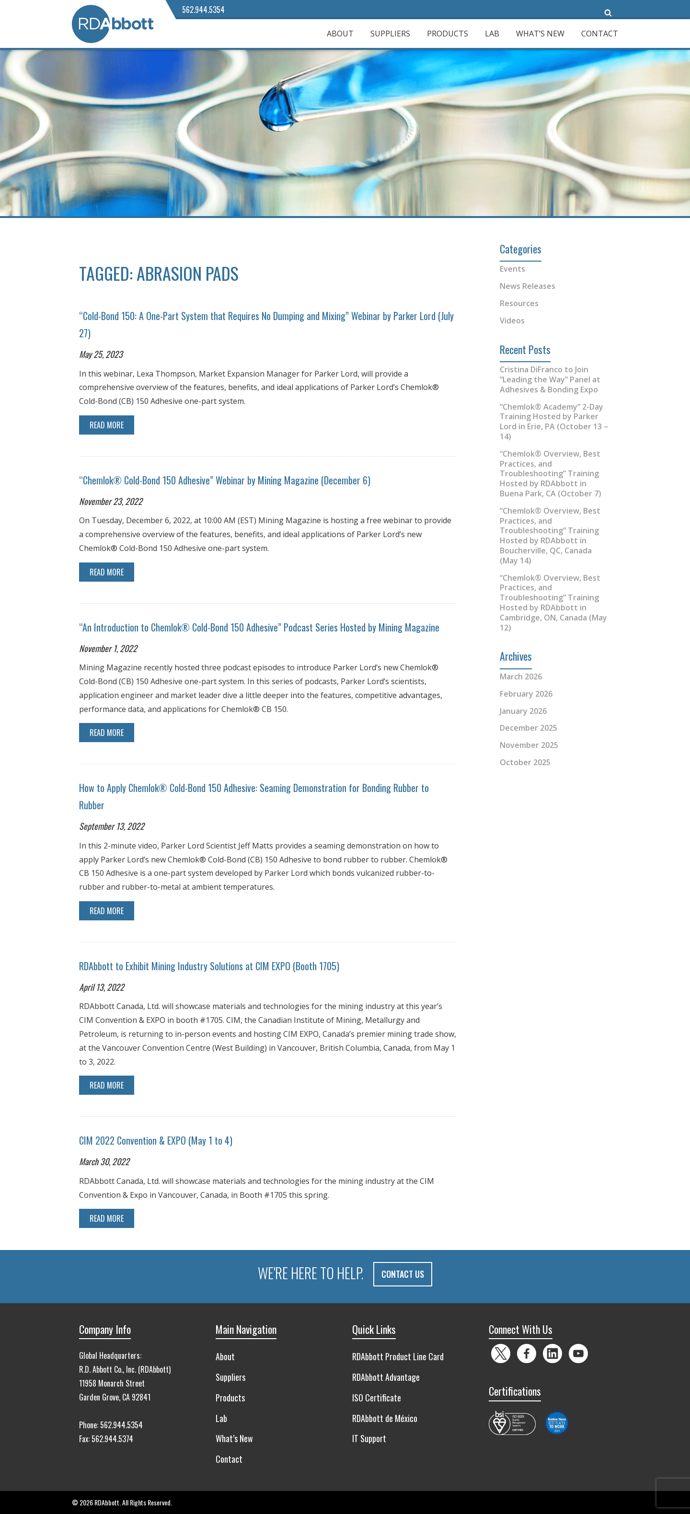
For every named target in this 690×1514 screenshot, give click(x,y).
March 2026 (521, 676)
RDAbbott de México (384, 1417)
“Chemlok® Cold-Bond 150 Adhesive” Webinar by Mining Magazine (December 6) (224, 480)
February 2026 (526, 693)
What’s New (540, 33)
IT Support (369, 1438)
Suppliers (390, 33)
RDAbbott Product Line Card (398, 1356)
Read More (107, 425)
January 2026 (523, 711)
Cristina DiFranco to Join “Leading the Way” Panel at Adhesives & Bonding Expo (550, 379)
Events (512, 269)
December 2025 (528, 728)
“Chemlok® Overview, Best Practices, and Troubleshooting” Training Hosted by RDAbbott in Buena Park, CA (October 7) (550, 473)
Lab (492, 33)
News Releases (527, 286)
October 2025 (525, 762)
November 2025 (529, 745)
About (340, 33)
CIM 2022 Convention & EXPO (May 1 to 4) (155, 1140)
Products (447, 33)
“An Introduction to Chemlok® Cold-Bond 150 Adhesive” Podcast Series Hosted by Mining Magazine (259, 627)
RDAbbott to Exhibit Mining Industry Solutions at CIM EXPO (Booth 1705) (209, 966)
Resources (519, 303)
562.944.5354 (203, 9)
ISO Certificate (376, 1397)
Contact (599, 33)
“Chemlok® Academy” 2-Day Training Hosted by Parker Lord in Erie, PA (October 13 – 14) (554, 421)
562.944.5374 (112, 1439)
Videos (512, 320)
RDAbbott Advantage (386, 1377)
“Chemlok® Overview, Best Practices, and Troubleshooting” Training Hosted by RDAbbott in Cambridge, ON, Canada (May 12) (553, 603)
